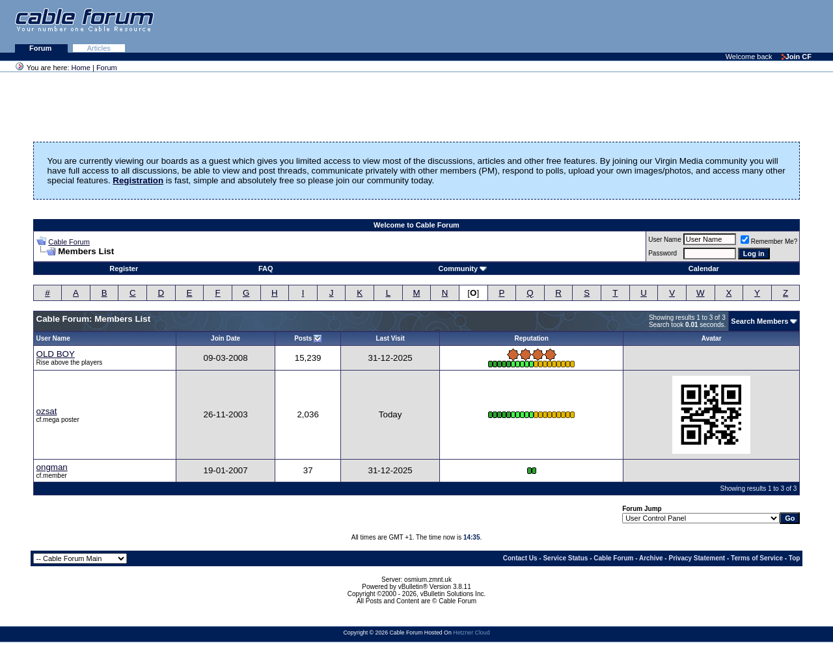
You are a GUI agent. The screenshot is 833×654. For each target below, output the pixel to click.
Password (662, 253)
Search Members (759, 321)
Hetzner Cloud (471, 632)
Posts (303, 338)
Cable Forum (69, 242)
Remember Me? (769, 241)
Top (794, 558)
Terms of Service (757, 558)
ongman (52, 467)
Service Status (565, 558)
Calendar (704, 268)
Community (463, 268)
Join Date (225, 338)
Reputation (532, 338)
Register (123, 268)
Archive (651, 558)
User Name (664, 239)
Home (81, 68)
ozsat (46, 411)
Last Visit (390, 338)
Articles (99, 48)
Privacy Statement (696, 558)
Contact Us (520, 558)
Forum (41, 48)
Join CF (797, 56)
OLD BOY (55, 354)
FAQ (265, 268)
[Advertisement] (674, 26)
